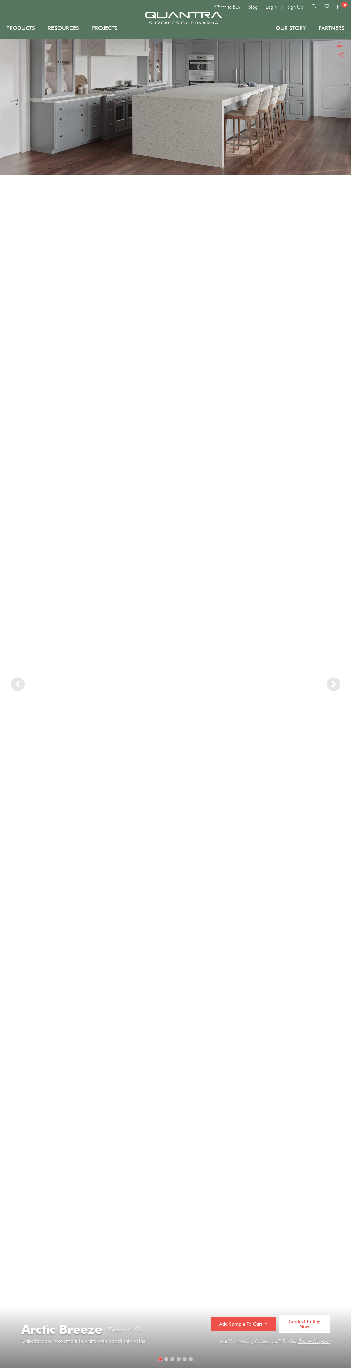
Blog (253, 7)
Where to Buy (227, 7)
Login (271, 7)
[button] (17, 684)
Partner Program (314, 1341)
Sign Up (295, 7)
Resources (63, 28)
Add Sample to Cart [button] (241, 1324)
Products (20, 28)
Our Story (291, 28)
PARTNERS (332, 28)
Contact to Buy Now (304, 1324)
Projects (105, 28)
